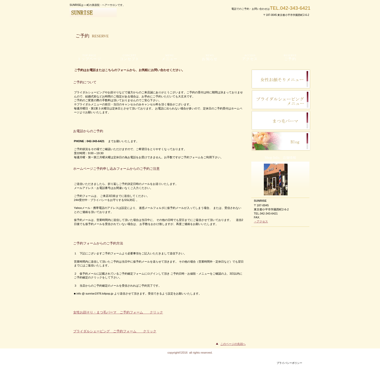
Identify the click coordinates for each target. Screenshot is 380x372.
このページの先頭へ (233, 343)
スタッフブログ (280, 79)
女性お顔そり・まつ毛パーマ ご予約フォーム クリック (118, 312)
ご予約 (280, 141)
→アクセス (261, 221)
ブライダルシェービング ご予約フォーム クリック (114, 331)
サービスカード (280, 120)
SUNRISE (131, 12)
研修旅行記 (280, 99)
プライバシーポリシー (289, 363)
